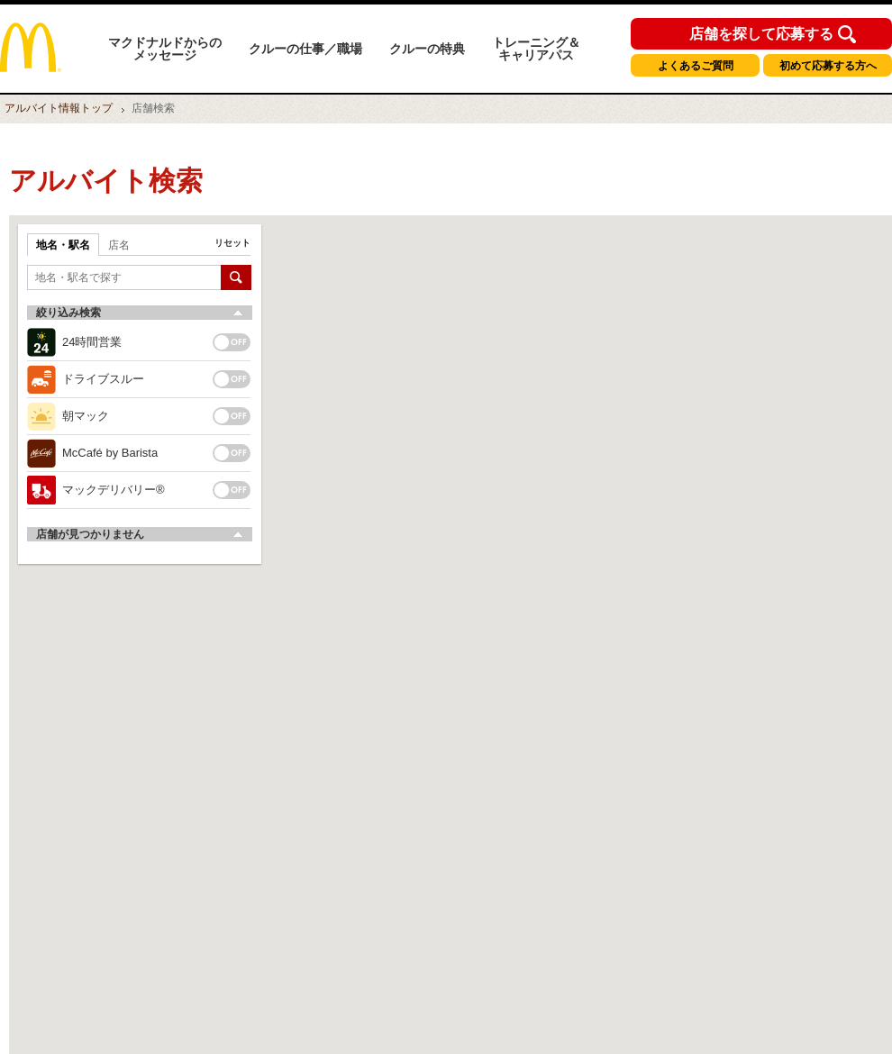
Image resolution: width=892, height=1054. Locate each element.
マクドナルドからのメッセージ (165, 48)
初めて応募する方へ (828, 65)
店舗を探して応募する (761, 34)
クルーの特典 (427, 48)
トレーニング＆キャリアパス (536, 48)
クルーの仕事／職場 (305, 48)
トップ (59, 108)
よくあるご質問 (695, 65)
